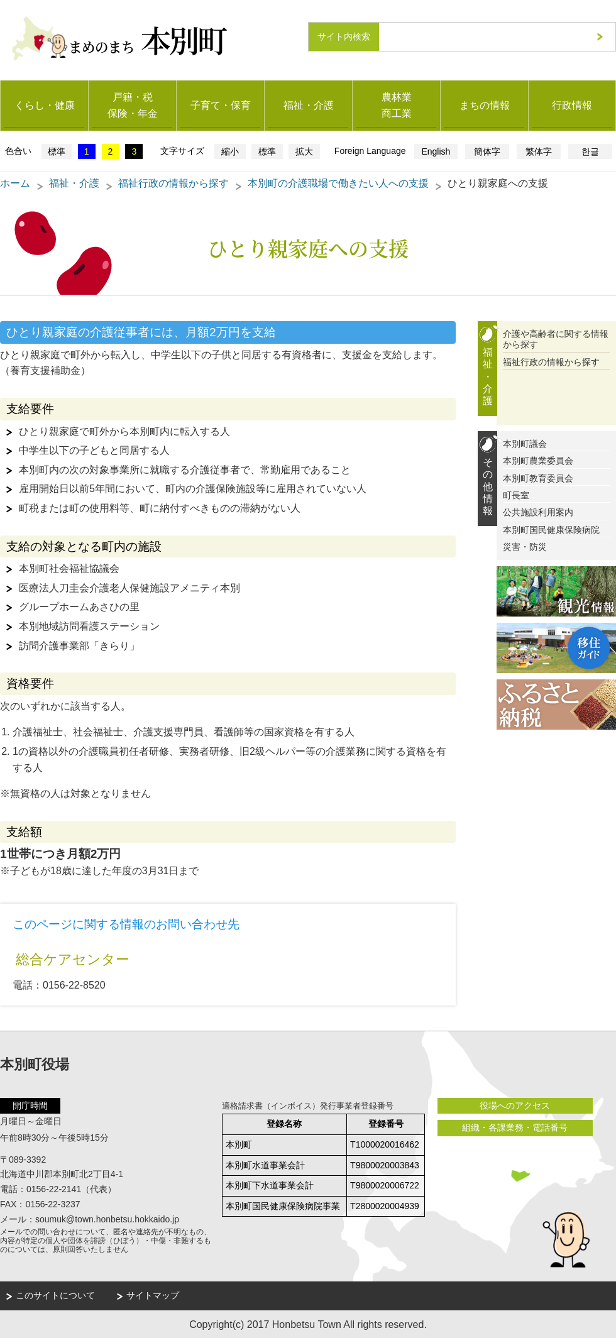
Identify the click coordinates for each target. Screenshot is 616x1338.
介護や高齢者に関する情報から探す (555, 338)
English (435, 150)
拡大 (304, 150)
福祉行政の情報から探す (173, 182)
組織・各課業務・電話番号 (512, 1127)
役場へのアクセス (512, 1104)
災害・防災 (525, 545)
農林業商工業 (397, 104)
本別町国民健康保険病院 (551, 529)
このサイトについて (55, 1295)
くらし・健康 (44, 104)
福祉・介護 (308, 104)
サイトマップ (152, 1295)
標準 (56, 150)
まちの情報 (484, 104)
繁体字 (538, 150)
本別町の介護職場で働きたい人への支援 (338, 182)
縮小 (230, 150)
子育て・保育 (220, 104)
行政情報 (572, 104)
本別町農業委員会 (538, 460)
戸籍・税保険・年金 (132, 104)
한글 (590, 150)
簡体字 (487, 150)
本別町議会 (525, 443)
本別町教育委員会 (538, 477)
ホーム (15, 182)
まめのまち (155, 36)
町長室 (516, 494)
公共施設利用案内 (538, 512)
